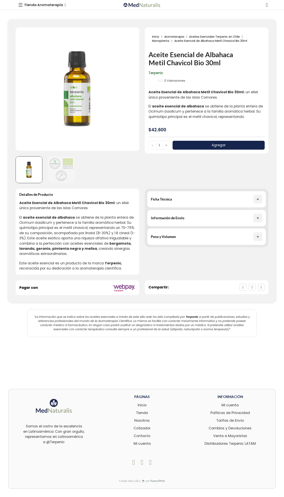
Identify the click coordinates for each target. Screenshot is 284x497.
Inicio (155, 37)
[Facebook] (243, 287)
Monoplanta (160, 41)
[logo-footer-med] (54, 405)
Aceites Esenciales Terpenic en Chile (214, 37)
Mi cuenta (142, 443)
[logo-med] (142, 5)
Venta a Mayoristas (230, 436)
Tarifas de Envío (230, 420)
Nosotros (142, 420)
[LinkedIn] (261, 287)
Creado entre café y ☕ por (142, 480)
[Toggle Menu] (42, 4)
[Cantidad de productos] (159, 145)
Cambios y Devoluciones (230, 428)
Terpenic (156, 73)
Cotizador (142, 428)
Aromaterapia (174, 37)
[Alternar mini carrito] (267, 5)
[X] (252, 287)
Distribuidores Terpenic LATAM (230, 443)
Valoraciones (174, 80)
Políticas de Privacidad (230, 412)
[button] (206, 199)
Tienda (142, 412)
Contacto (142, 436)
